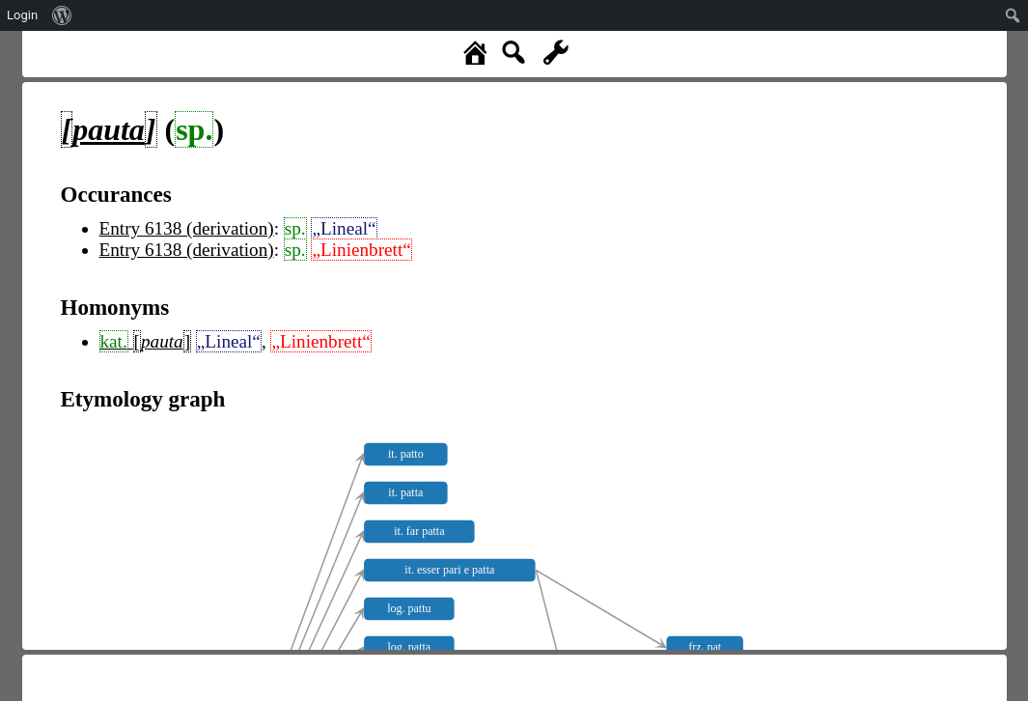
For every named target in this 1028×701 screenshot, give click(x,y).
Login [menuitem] (22, 15)
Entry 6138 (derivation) (186, 228)
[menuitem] (62, 15)
